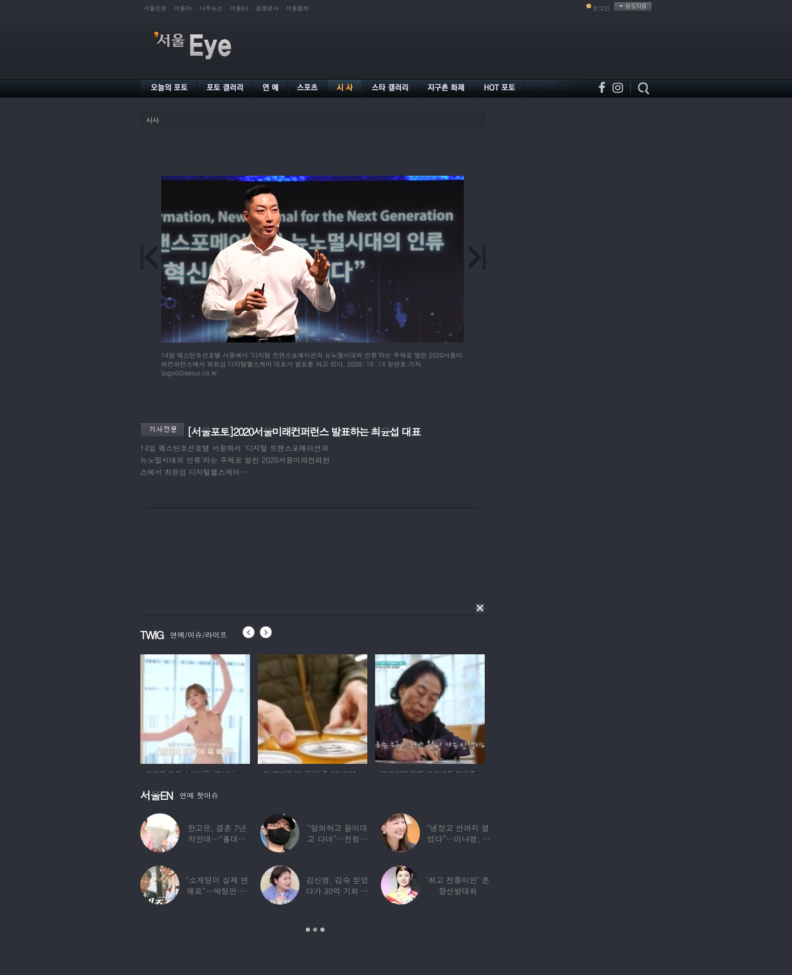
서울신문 (155, 8)
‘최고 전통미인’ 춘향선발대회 (457, 885)
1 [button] (308, 930)
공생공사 (267, 8)
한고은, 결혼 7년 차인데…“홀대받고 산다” (216, 838)
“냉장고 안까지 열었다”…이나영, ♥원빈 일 (457, 838)
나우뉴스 (211, 8)
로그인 (601, 8)
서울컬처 (297, 8)
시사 (152, 120)
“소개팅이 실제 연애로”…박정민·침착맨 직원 (216, 890)
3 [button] (322, 930)
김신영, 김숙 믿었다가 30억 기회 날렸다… (337, 890)
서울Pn (183, 8)
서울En (239, 8)
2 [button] (315, 930)
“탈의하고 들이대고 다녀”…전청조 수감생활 (337, 838)
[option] (195, 707)
